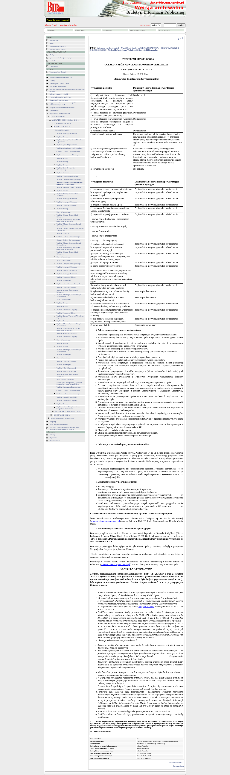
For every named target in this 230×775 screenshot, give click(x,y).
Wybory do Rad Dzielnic (58, 72)
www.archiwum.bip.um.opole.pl (105, 521)
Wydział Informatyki (64, 280)
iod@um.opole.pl (146, 606)
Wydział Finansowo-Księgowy (67, 205)
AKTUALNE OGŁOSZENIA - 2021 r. (68, 412)
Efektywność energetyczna (59, 100)
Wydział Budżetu (62, 343)
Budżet (52, 43)
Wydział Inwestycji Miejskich (67, 133)
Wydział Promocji (63, 173)
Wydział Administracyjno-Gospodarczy (70, 148)
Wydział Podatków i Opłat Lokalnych (69, 187)
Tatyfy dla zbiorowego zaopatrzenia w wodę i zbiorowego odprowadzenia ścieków (65, 428)
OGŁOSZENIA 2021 (62, 130)
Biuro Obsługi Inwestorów (65, 379)
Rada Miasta (54, 66)
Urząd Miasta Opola (58, 117)
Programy (53, 422)
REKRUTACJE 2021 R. (62, 127)
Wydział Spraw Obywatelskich (67, 145)
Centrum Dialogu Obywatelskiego (68, 151)
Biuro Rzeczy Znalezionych (59, 425)
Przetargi (53, 435)
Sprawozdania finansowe (58, 46)
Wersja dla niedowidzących (58, 20)
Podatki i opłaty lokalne (58, 49)
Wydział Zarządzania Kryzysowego (68, 179)
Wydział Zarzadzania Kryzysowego (68, 387)
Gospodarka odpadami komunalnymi (62, 107)
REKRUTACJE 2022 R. (62, 415)
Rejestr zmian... (178, 766)
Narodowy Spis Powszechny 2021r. (62, 78)
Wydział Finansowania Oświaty (67, 155)
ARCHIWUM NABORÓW (61, 123)
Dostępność (53, 55)
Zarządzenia (54, 40)
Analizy (52, 81)
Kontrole (53, 61)
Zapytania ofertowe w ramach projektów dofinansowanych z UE (63, 104)
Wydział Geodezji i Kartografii (67, 333)
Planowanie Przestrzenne (58, 87)
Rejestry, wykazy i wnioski (59, 94)
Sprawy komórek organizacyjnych (61, 58)
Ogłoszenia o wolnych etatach (60, 113)
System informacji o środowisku (60, 97)
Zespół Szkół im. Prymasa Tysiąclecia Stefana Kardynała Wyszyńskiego (69, 383)
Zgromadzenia (54, 110)
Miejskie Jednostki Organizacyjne (62, 418)
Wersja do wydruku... (176, 762)
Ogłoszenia (53, 438)
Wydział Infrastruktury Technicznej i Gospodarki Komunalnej (69, 220)
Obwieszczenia (55, 441)
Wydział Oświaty (62, 137)
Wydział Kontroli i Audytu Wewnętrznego (65, 169)
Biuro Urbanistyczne (64, 212)
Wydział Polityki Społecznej (66, 368)
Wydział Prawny (62, 191)
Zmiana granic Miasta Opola (59, 84)
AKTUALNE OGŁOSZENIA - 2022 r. (65, 120)
